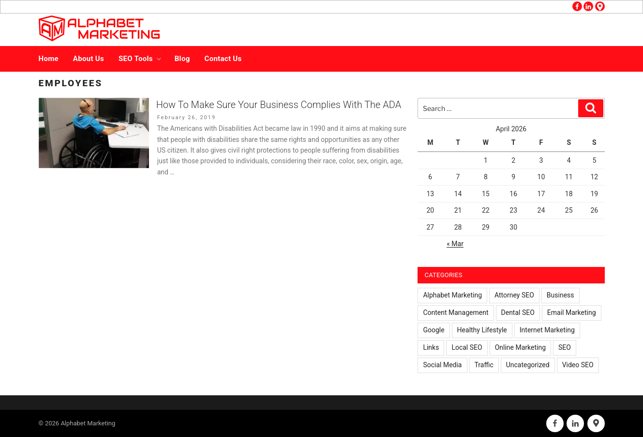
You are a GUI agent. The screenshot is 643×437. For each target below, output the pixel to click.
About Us (88, 58)
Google (433, 330)
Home (49, 58)
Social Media (442, 365)
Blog (182, 58)
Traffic (484, 365)
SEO (564, 347)
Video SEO (578, 365)
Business (560, 295)
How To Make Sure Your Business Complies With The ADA (279, 104)
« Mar (455, 244)
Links (431, 347)
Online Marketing (520, 347)
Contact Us (223, 58)
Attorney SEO (514, 295)
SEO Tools (141, 58)
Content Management (455, 312)
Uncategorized (528, 365)
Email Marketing (571, 312)
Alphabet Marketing (452, 295)
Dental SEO (518, 312)
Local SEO (466, 347)
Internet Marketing (547, 330)
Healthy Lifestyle (482, 330)
